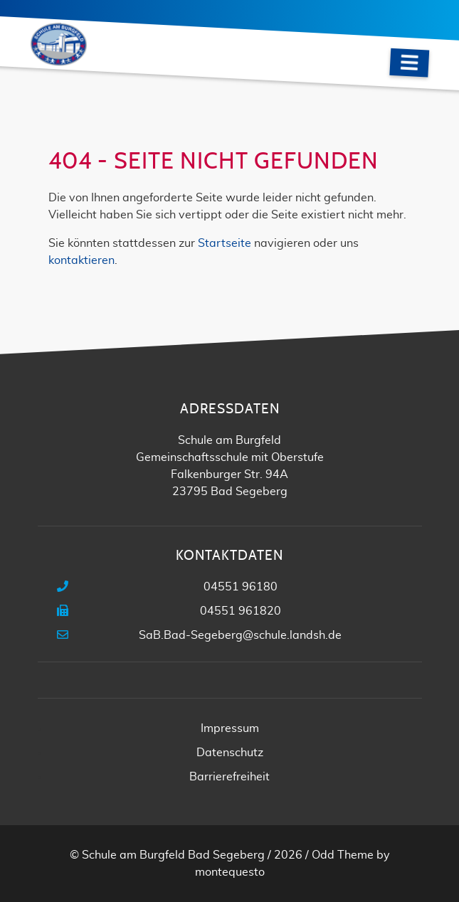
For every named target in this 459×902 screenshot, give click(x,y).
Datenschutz (229, 752)
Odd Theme (343, 855)
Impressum (230, 728)
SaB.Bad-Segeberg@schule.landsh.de (240, 635)
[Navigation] (409, 63)
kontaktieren (81, 260)
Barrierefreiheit (229, 776)
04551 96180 (241, 587)
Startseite (224, 243)
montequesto (230, 872)
